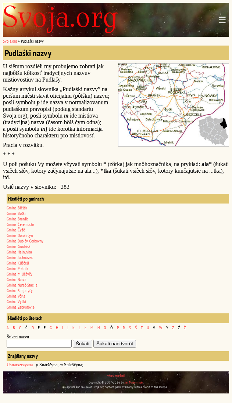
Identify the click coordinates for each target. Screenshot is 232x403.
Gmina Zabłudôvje (21, 307)
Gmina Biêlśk (17, 208)
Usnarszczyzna (20, 364)
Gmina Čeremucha (21, 224)
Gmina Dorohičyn (20, 235)
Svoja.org (10, 41)
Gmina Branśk (17, 219)
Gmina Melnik (17, 268)
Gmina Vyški (16, 301)
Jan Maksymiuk (134, 382)
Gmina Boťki (16, 213)
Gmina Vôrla (16, 296)
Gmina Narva (16, 279)
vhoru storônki (116, 375)
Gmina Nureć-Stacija (22, 285)
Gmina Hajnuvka (19, 252)
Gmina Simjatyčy (20, 290)
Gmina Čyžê (16, 230)
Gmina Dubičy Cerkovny (25, 241)
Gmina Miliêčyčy (19, 274)
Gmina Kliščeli (18, 263)
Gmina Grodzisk (19, 246)
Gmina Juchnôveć (20, 257)
